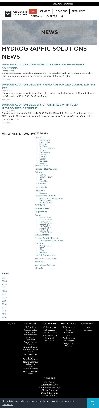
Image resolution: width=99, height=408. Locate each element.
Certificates (40, 183)
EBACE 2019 (46, 220)
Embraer (44, 146)
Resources (40, 261)
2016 (4, 311)
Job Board (49, 382)
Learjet (43, 163)
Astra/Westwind (47, 149)
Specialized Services (45, 265)
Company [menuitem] (36, 16)
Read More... (6, 79)
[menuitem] (62, 16)
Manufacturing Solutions (30, 363)
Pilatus (43, 151)
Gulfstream (45, 140)
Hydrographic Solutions (51, 241)
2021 (4, 294)
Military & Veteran (49, 390)
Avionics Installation (30, 338)
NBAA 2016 (45, 230)
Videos (68, 346)
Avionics (39, 172)
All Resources (68, 327)
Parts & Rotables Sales (45, 258)
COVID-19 (40, 205)
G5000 (43, 175)
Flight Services (42, 235)
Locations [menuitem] (61, 11)
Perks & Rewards (49, 393)
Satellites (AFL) (49, 333)
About (87, 327)
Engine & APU (42, 208)
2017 (4, 307)
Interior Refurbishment (46, 238)
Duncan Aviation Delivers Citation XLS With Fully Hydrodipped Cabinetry (40, 106)
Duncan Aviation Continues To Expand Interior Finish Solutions (43, 66)
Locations (40, 243)
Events (38, 215)
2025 (4, 281)
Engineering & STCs (30, 351)
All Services (30, 327)
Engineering (41, 212)
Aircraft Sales (41, 165)
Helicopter (45, 142)
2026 (4, 278)
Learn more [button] (7, 404)
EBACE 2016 (46, 232)
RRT (42, 248)
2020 (4, 297)
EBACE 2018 (46, 224)
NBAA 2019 (45, 218)
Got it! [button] (92, 403)
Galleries (68, 333)
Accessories (45, 202)
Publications (68, 338)
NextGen (44, 181)
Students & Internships (49, 387)
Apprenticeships (49, 385)
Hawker (43, 157)
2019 (4, 301)
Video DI (39, 268)
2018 (4, 304)
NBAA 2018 (45, 222)
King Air (44, 144)
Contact (88, 330)
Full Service (45, 246)
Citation (44, 161)
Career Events (49, 396)
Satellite (43, 252)
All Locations (49, 327)
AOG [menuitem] (33, 11)
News (68, 335)
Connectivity (46, 177)
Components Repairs (45, 195)
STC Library (68, 341)
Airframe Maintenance (46, 169)
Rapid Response (49, 335)
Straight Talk (68, 343)
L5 (41, 179)
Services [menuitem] (44, 11)
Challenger (45, 153)
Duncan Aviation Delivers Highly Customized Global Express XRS (49, 86)
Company (40, 190)
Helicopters (45, 200)
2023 (4, 287)
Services (30, 323)
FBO (42, 250)
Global (43, 159)
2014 (4, 317)
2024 (4, 284)
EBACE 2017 (46, 228)
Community (41, 187)
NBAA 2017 (45, 226)
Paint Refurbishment (45, 255)
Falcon (43, 155)
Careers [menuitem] (51, 16)
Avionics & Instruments (51, 198)
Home (11, 323)
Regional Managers (49, 339)
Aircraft (38, 137)
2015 (4, 314)
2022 (4, 291)
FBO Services (30, 354)
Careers (43, 193)
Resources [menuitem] (78, 11)
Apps (68, 330)
